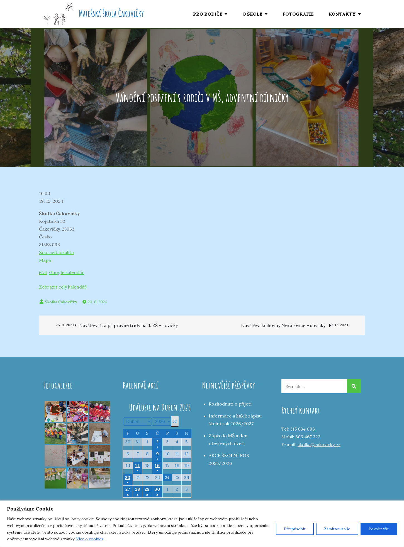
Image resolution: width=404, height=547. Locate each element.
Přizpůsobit (295, 528)
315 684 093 (302, 429)
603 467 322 (307, 436)
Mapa (45, 260)
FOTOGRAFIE (298, 14)
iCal (43, 272)
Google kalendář (66, 272)
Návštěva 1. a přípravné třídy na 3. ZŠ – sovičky (112, 325)
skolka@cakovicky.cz (319, 444)
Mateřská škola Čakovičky (111, 13)
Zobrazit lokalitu (56, 252)
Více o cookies (89, 538)
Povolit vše (379, 528)
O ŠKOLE (252, 14)
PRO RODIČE (207, 14)
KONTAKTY (342, 14)
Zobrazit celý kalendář (62, 287)
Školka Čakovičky (61, 301)
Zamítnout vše (337, 528)
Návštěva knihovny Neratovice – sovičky (299, 325)
